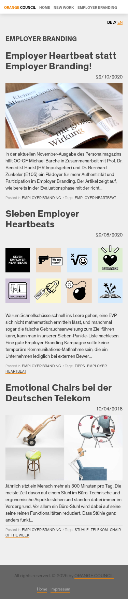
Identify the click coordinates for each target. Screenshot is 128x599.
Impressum (60, 589)
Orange (11, 8)
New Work (64, 8)
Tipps (80, 366)
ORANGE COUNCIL (94, 576)
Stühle (82, 530)
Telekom (99, 530)
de (110, 22)
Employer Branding (97, 8)
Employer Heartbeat (95, 198)
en (120, 22)
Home (44, 8)
